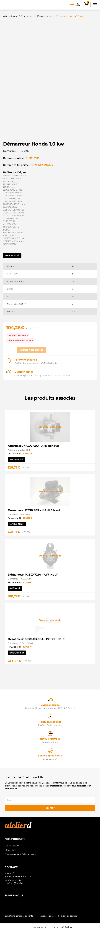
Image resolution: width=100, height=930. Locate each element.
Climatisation (12, 844)
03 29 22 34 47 (13, 878)
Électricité (10, 849)
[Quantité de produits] (10, 349)
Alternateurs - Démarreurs (17, 16)
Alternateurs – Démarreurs (20, 853)
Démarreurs (44, 16)
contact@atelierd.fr (16, 882)
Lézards (62, 926)
